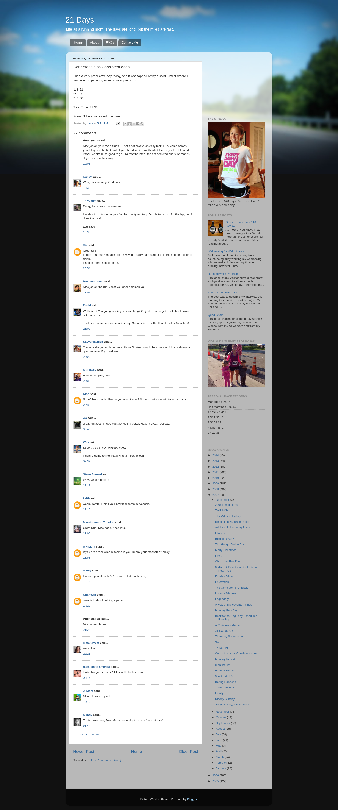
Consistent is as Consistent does (236, 653)
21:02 (86, 292)
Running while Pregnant (223, 273)
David (87, 305)
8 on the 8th (222, 664)
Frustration (222, 582)
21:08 (86, 328)
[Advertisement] (235, 82)
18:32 (86, 187)
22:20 (86, 357)
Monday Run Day (226, 610)
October (221, 717)
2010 (216, 477)
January (221, 768)
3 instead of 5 (224, 676)
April (219, 751)
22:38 (86, 380)
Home (78, 42)
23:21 (86, 653)
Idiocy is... (221, 533)
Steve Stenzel (92, 474)
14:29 (86, 605)
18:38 (86, 232)
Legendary (222, 599)
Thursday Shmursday (229, 636)
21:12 (86, 726)
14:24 (86, 581)
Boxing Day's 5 (225, 538)
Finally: (219, 693)
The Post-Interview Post (223, 292)
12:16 (86, 509)
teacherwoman (93, 281)
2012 (216, 466)
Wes (86, 442)
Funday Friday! (225, 576)
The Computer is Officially (231, 587)
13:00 (86, 533)
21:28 (86, 629)
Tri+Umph (90, 200)
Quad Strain (215, 315)
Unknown (89, 594)
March (220, 757)
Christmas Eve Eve (227, 561)
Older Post (188, 751)
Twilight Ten (222, 510)
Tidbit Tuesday (224, 687)
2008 (216, 489)
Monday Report (225, 659)
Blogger (192, 799)
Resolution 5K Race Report (232, 521)
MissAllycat (91, 642)
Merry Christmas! (226, 550)
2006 (216, 775)
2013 (216, 460)
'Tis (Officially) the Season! (232, 704)
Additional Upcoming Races (233, 527)
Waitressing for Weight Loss (226, 251)
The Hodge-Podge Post (230, 544)
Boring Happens (225, 682)
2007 (216, 494)
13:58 (86, 557)
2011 (216, 472)
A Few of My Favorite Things (233, 604)
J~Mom (88, 691)
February (222, 762)
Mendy (87, 714)
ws (85, 418)
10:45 (86, 702)
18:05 (86, 163)
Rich (86, 394)
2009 (216, 483)
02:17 (86, 677)
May (219, 745)
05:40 (86, 429)
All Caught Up (224, 630)
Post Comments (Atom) (106, 760)
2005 (216, 781)
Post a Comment (89, 734)
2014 (216, 455)
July (219, 734)
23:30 (86, 405)
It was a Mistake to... (228, 593)
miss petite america (96, 666)
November (223, 711)
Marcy (87, 570)
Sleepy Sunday (225, 699)
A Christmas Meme (227, 625)
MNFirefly (89, 369)
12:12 (86, 485)
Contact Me (130, 42)
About (94, 42)
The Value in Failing (228, 516)
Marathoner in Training (98, 522)
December (223, 499)
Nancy (87, 176)
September (223, 723)
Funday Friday (224, 670)
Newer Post (83, 751)
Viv (85, 245)
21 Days (80, 20)
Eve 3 (219, 555)
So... (218, 642)
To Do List (221, 647)
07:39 (86, 461)
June (219, 740)
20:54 (86, 268)
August (221, 728)
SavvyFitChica (93, 341)
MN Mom (89, 546)
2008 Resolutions (226, 504)
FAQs (110, 42)
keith (86, 498)
